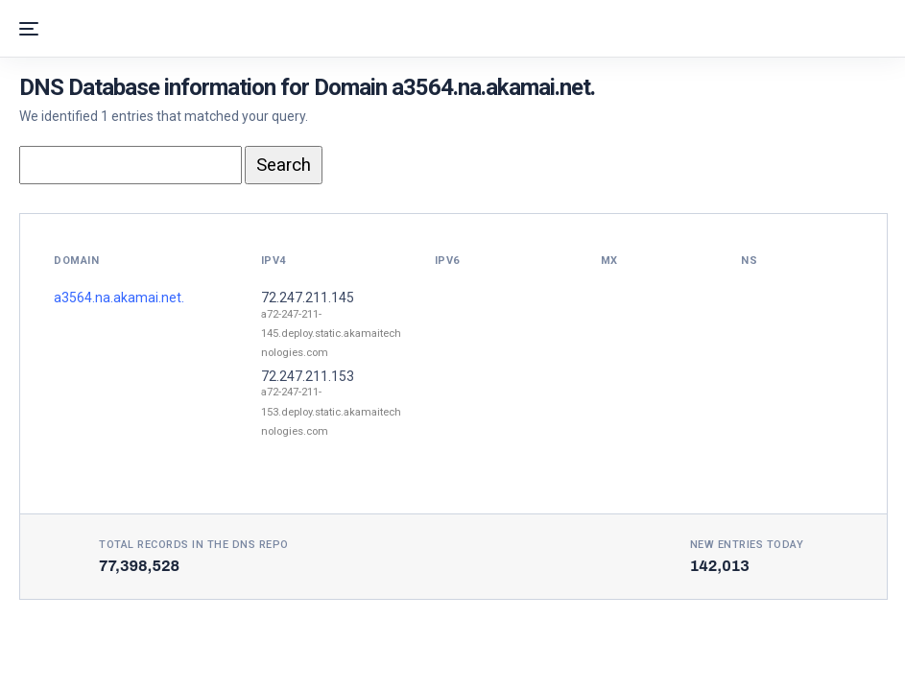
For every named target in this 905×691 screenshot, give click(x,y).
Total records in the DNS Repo (194, 544)
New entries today (747, 544)
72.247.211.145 (307, 297)
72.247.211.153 (307, 376)
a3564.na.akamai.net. (119, 297)
